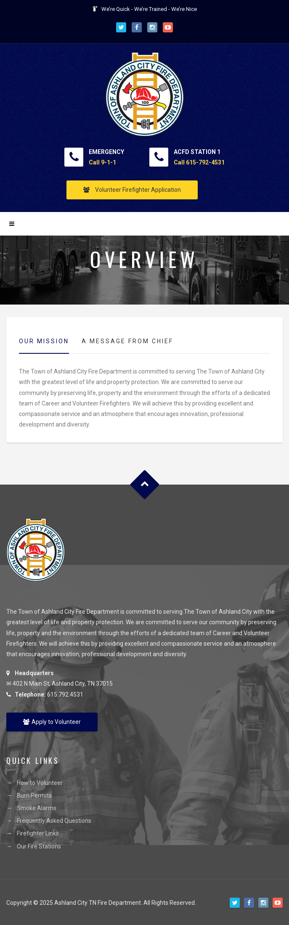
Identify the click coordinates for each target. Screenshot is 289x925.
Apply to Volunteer (52, 721)
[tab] (44, 342)
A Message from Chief (127, 341)
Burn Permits (34, 795)
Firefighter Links (38, 833)
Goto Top (144, 485)
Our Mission (44, 341)
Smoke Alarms (36, 808)
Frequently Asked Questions (54, 820)
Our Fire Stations (39, 846)
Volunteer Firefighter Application (132, 189)
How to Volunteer (40, 782)
